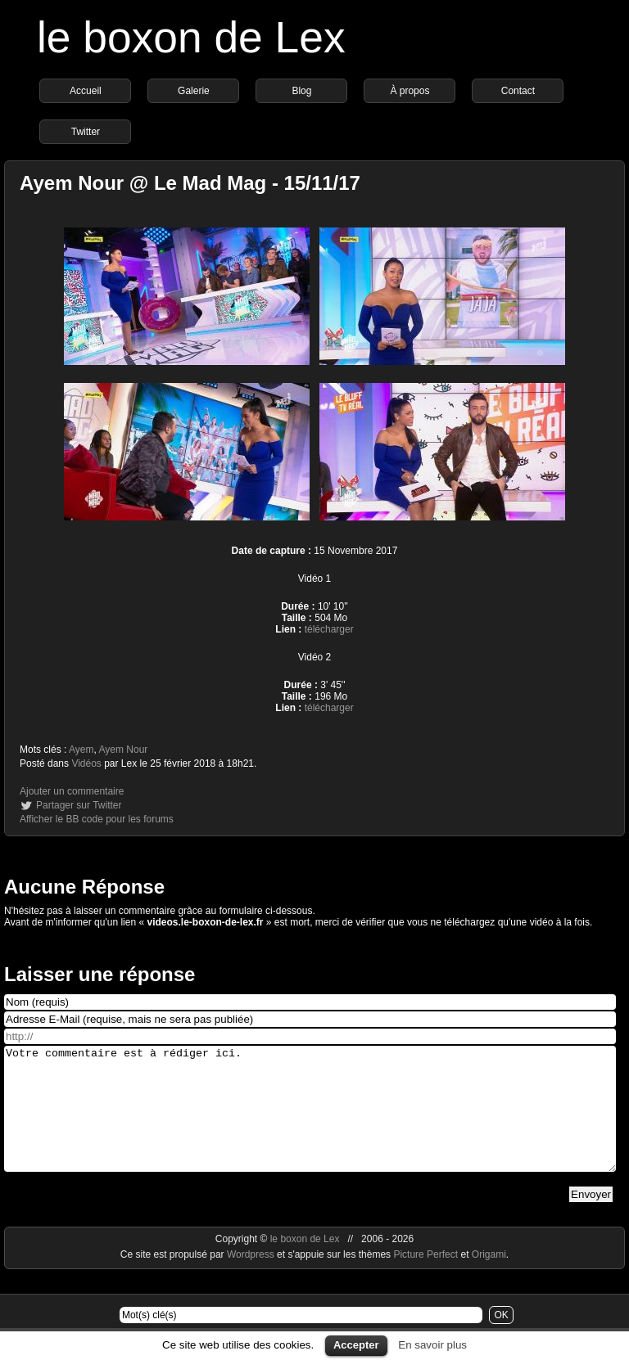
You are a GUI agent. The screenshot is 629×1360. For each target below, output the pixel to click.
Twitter (85, 131)
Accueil (86, 91)
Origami (489, 1279)
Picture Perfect (425, 1279)
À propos (409, 91)
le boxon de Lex (191, 37)
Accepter (356, 1345)
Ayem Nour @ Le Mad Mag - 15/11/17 (190, 183)
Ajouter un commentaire (72, 791)
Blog (301, 91)
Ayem (81, 749)
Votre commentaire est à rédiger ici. (310, 1121)
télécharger (329, 629)
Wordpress (252, 1279)
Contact (518, 91)
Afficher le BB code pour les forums (97, 819)
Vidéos (86, 763)
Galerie (194, 91)
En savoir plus (432, 1345)
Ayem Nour (123, 749)
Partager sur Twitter (78, 805)
